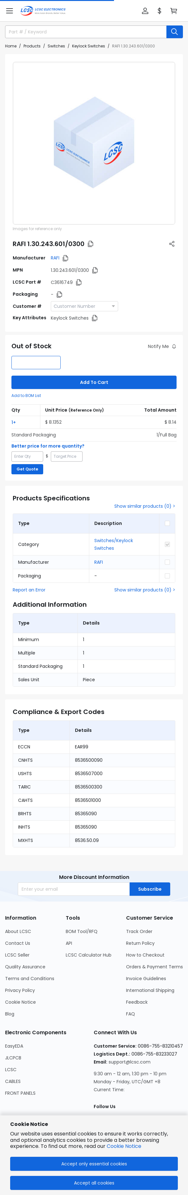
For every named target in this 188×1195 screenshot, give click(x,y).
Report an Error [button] (29, 590)
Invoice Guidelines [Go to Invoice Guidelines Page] (146, 978)
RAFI (55, 258)
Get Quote (27, 469)
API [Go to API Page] (69, 943)
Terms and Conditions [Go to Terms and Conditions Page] (29, 978)
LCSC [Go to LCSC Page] (11, 1069)
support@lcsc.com (130, 1062)
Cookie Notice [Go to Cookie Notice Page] (20, 1002)
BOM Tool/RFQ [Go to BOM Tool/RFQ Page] (81, 931)
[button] (9, 10)
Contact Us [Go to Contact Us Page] (17, 943)
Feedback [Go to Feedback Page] (137, 1002)
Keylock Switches (88, 46)
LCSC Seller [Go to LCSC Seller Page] (17, 955)
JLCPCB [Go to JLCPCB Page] (13, 1058)
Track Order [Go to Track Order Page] (139, 931)
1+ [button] (13, 422)
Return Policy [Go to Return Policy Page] (140, 943)
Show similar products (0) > (144, 506)
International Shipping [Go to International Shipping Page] (150, 990)
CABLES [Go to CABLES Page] (13, 1081)
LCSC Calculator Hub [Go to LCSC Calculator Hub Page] (88, 955)
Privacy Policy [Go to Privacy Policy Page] (20, 990)
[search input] (83, 32)
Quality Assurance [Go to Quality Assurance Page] (25, 967)
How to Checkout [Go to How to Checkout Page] (145, 955)
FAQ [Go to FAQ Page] (130, 1014)
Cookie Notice (124, 1146)
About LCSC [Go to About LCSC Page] (18, 931)
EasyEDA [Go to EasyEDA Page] (14, 1046)
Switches (56, 46)
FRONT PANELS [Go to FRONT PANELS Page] (20, 1093)
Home (11, 46)
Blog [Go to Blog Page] (9, 1014)
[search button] (174, 31)
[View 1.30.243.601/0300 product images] (94, 143)
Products (32, 46)
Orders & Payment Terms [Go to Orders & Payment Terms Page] (154, 967)
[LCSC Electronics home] (43, 11)
